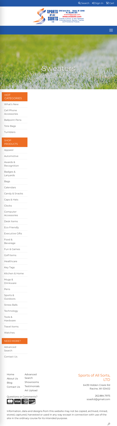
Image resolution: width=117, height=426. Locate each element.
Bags (7, 181)
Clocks (8, 205)
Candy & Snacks (13, 193)
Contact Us (10, 356)
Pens (7, 289)
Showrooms (32, 382)
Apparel (8, 150)
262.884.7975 (102, 395)
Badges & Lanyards (9, 173)
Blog (9, 382)
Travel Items (11, 326)
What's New (11, 104)
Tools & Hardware (10, 319)
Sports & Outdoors (9, 297)
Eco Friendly (11, 227)
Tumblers (9, 132)
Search (83, 3)
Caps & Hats (11, 199)
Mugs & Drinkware (10, 281)
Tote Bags (10, 126)
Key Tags (9, 267)
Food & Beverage (9, 241)
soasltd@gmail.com (98, 399)
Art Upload (31, 390)
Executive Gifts (13, 233)
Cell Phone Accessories (11, 112)
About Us (12, 378)
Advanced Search (10, 349)
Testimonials (32, 386)
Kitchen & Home (14, 273)
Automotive (11, 156)
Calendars (10, 187)
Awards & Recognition (11, 164)
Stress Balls (11, 304)
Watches (9, 332)
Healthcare (10, 261)
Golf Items (10, 255)
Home (10, 374)
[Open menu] (111, 30)
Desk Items (11, 221)
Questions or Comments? (22, 396)
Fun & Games (12, 249)
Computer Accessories (11, 213)
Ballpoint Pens (12, 120)
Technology (11, 311)
